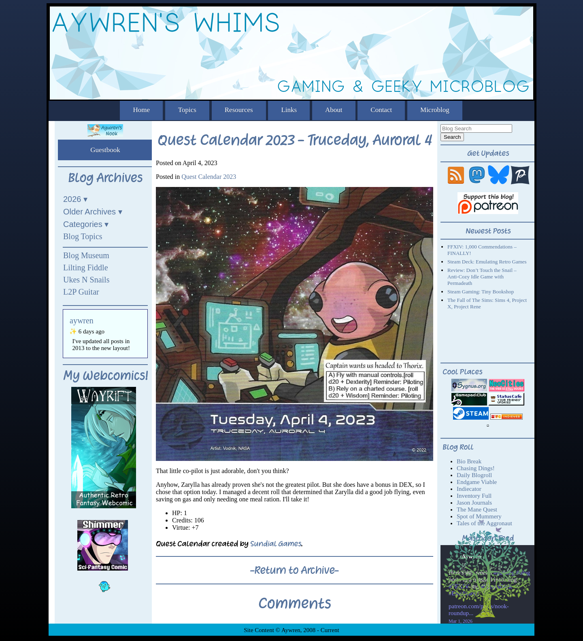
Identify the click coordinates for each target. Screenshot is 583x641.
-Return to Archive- (294, 570)
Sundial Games (275, 544)
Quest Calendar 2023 (208, 176)
